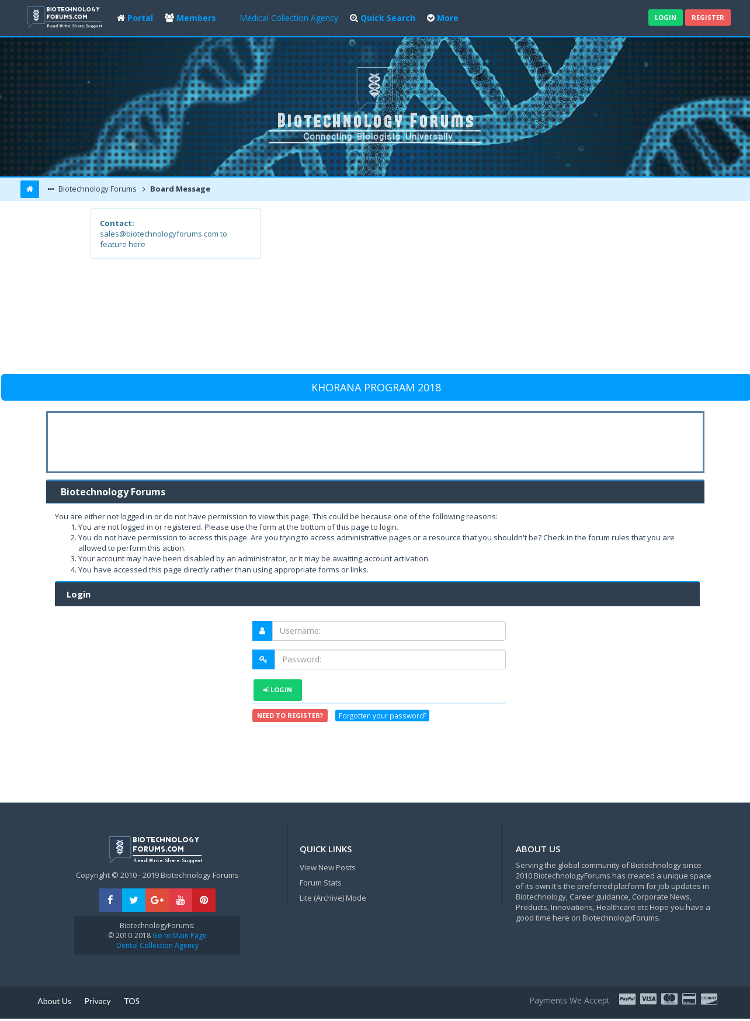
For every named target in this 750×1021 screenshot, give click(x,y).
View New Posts (328, 867)
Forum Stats (321, 882)
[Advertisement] (460, 290)
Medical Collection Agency (288, 17)
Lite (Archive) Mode (333, 897)
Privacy (98, 1001)
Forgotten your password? (382, 715)
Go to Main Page (179, 935)
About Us (54, 1001)
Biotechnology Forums (97, 188)
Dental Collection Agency (157, 945)
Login (665, 17)
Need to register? (290, 715)
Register (708, 17)
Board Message (179, 188)
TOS (132, 1001)
